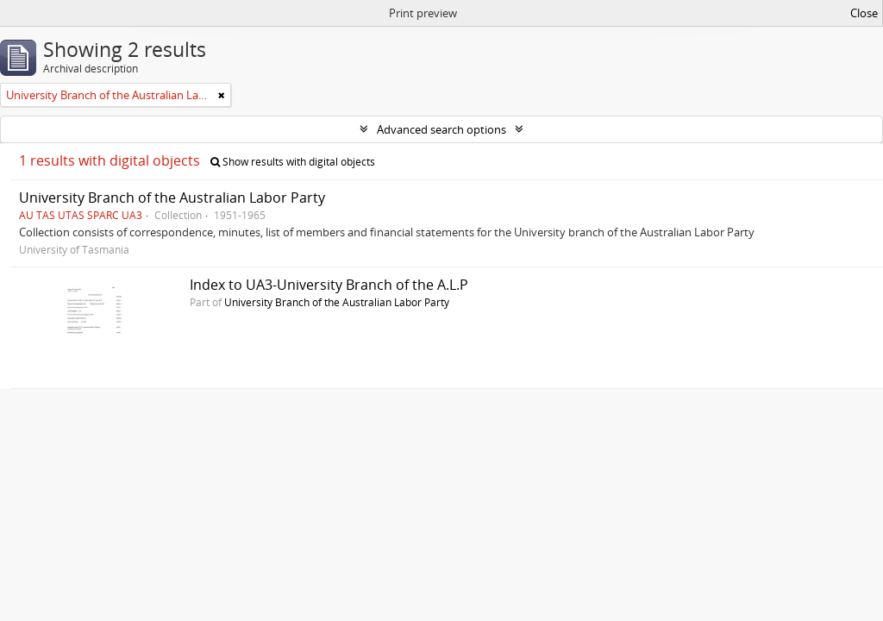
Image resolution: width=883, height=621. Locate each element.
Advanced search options (441, 129)
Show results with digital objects (292, 161)
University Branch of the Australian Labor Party (172, 197)
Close (864, 13)
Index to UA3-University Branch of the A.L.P (329, 284)
